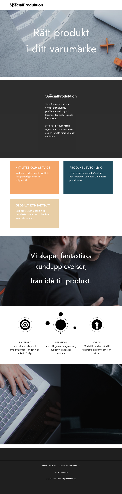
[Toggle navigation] (112, 5)
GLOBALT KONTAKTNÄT (33, 205)
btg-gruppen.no (61, 472)
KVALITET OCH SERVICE (33, 168)
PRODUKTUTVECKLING (86, 168)
